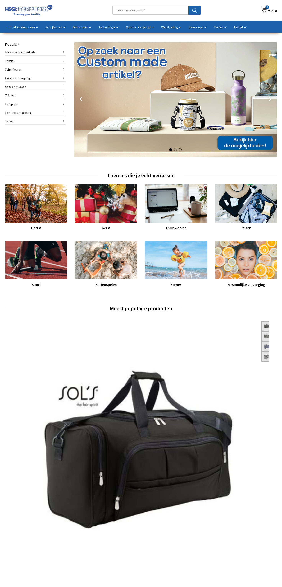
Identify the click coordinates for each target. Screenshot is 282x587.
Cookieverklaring (224, 529)
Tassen (9, 121)
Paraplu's (11, 104)
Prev (81, 100)
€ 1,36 (153, 395)
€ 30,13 (222, 395)
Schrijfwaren (13, 69)
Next (270, 100)
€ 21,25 (19, 395)
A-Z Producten (87, 535)
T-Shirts (10, 95)
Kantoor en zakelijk (18, 113)
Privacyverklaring (224, 535)
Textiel (9, 61)
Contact (151, 523)
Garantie (151, 535)
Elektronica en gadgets (20, 52)
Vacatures (152, 540)
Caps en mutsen (15, 87)
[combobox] (150, 10)
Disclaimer (220, 540)
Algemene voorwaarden (228, 523)
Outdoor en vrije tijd (18, 78)
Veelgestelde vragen (91, 529)
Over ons (84, 523)
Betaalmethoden (157, 529)
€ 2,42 (85, 401)
